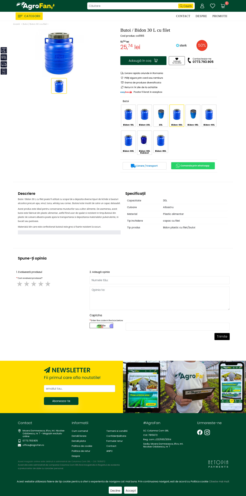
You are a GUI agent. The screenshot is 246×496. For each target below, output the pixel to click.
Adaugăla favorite (176, 61)
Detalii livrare (79, 436)
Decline (115, 491)
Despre (201, 16)
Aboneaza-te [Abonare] (61, 401)
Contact (183, 16)
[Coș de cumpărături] (222, 5)
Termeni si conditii (116, 431)
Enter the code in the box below (107, 320)
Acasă (16, 24)
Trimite (222, 336)
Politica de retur (81, 451)
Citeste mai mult (219, 481)
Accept (131, 491)
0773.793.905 (203, 62)
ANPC (109, 451)
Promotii (219, 16)
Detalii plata (79, 441)
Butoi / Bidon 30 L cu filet (35, 24)
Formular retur (114, 441)
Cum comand (80, 431)
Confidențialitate (116, 436)
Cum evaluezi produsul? (30, 278)
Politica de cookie (82, 446)
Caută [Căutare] (186, 6)
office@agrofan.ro (33, 445)
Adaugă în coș (143, 60)
